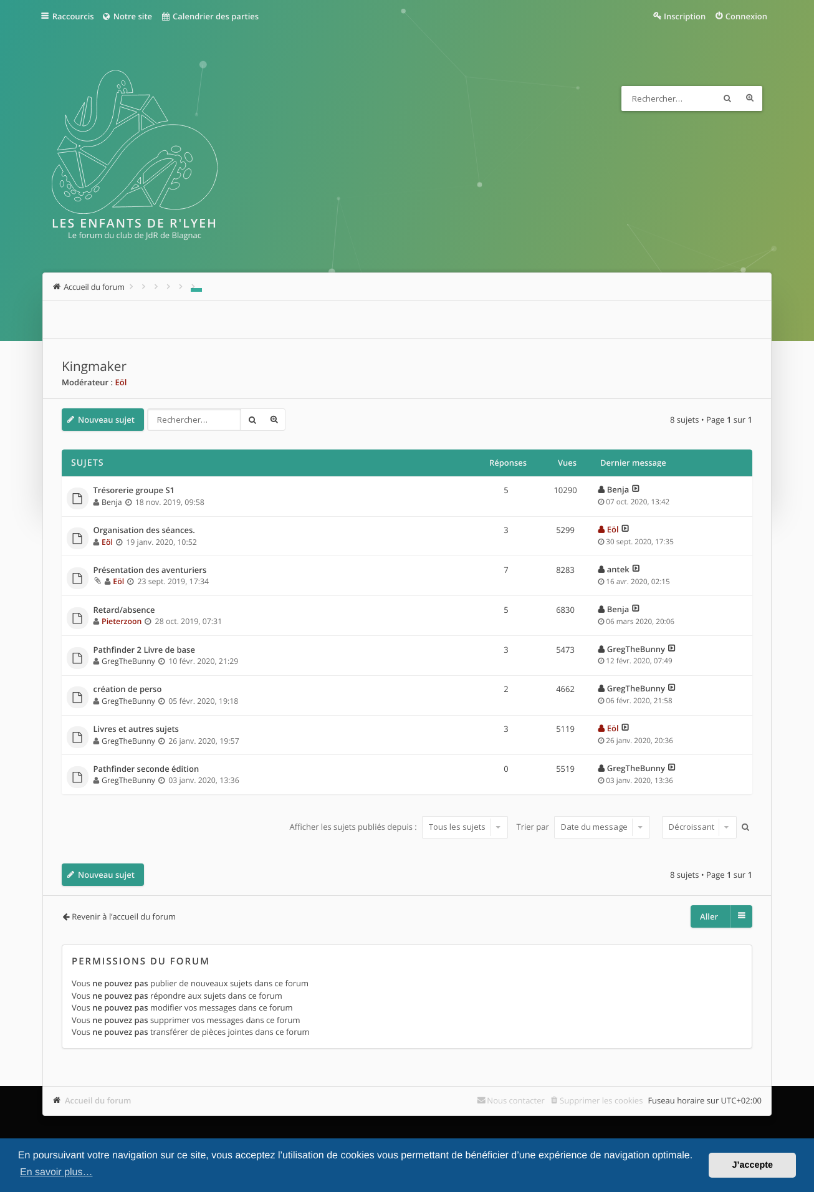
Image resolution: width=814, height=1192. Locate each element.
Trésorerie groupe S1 (134, 491)
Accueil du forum (98, 1100)
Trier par (584, 826)
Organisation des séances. (144, 531)
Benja (112, 502)
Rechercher (727, 98)
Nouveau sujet (106, 419)
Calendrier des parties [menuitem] (212, 16)
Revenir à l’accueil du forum (124, 916)
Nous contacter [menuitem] (516, 1100)
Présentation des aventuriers (150, 570)
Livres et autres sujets (136, 729)
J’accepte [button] (752, 1165)
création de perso (127, 690)
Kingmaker (94, 366)
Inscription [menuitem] (685, 16)
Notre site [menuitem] (128, 16)
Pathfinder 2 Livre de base (144, 650)
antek (618, 569)
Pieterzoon (121, 621)
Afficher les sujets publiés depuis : (398, 826)
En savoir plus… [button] (56, 1172)
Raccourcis (74, 16)
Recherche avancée (750, 98)
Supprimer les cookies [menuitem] (601, 1100)
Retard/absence (124, 610)
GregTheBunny (128, 661)
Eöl (121, 382)
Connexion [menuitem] (746, 16)
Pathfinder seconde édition (146, 769)
